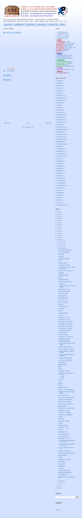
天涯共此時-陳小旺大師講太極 (65, 404)
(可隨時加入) (65, 50)
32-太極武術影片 (11, 70)
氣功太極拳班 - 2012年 (63, 317)
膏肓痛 (60, 260)
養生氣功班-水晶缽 (62, 334)
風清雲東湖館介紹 (62, 474)
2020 (58, 224)
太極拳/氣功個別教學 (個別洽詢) (64, 55)
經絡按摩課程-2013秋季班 (64, 459)
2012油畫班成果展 (62, 332)
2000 (58, 488)
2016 (58, 233)
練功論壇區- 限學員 (41, 24)
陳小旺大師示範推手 (63, 387)
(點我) (68, 41)
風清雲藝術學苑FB (19, 24)
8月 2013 (61, 481)
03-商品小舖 (59, 88)
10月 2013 (61, 246)
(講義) (74, 47)
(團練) (72, 44)
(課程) (70, 61)
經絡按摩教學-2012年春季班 (65, 326)
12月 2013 (61, 241)
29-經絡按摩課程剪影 (61, 129)
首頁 (28, 123)
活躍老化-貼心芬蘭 (62, 293)
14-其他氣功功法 (60, 112)
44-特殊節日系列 (60, 156)
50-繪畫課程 (59, 168)
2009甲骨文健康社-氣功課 (64, 346)
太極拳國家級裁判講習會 (64, 339)
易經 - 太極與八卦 (62, 300)
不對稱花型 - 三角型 (63, 427)
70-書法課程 (59, 175)
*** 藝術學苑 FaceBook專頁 (62, 36)
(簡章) (66, 43)
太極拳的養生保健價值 (63, 258)
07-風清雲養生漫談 (60, 97)
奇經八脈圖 (61, 254)
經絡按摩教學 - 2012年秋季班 (65, 324)
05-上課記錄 (59, 93)
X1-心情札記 (59, 202)
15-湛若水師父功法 (60, 114)
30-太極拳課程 (59, 132)
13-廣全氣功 (59, 110)
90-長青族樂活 (59, 188)
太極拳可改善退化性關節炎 (65, 281)
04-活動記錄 (59, 90)
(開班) (69, 43)
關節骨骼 (60, 277)
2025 (58, 214)
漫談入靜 (60, 311)
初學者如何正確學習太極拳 (65, 399)
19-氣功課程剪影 (60, 119)
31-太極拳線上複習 (60, 134)
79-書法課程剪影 (60, 178)
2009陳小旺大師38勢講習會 (65, 358)
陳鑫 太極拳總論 (62, 364)
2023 (58, 218)
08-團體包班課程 (60, 100)
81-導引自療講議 (60, 183)
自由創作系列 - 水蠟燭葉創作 (65, 414)
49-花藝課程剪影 (60, 166)
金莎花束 (60, 416)
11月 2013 (61, 244)
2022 (58, 220)
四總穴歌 (60, 385)
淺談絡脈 (60, 383)
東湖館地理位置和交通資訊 (65, 472)
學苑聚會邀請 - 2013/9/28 (64, 438)
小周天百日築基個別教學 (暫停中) (64, 58)
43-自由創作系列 (60, 153)
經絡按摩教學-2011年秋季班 (65, 328)
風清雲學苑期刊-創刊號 (64, 291)
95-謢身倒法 (59, 200)
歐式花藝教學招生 (62, 455)
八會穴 (60, 381)
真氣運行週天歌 (62, 461)
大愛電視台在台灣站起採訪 (65, 250)
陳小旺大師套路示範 (63, 436)
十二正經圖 (61, 376)
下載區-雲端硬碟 (30, 24)
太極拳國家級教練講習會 (64, 341)
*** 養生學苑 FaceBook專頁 (62, 35)
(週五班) (62, 52)
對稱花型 (60, 429)
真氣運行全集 (61, 466)
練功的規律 (61, 308)
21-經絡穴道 (59, 124)
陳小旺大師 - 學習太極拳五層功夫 (66, 397)
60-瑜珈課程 (59, 173)
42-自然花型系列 (60, 151)
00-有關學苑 (59, 80)
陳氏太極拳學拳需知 (63, 395)
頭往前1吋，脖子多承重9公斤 (65, 270)
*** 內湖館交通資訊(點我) (62, 32)
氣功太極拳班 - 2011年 (63, 319)
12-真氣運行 (59, 107)
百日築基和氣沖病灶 (63, 313)
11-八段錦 (58, 105)
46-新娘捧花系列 (60, 161)
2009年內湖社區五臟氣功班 (65, 360)
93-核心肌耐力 (59, 195)
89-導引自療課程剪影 (61, 185)
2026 (58, 211)
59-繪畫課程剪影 (60, 171)
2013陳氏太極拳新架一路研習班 (66, 349)
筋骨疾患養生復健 (62, 263)
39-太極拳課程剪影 (60, 144)
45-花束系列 (59, 158)
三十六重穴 (61, 378)
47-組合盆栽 (59, 163)
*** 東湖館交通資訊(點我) (62, 33)
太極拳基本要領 (62, 362)
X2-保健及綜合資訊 (60, 205)
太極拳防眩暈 (61, 283)
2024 (58, 216)
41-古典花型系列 (60, 149)
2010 (58, 485)
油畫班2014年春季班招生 (64, 451)
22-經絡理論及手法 (60, 127)
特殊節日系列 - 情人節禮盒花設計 (66, 408)
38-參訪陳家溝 (59, 141)
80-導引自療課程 (60, 180)
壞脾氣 (60, 366)
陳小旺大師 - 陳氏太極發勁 (64, 401)
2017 (58, 231)
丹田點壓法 (61, 256)
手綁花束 (60, 423)
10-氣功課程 (59, 102)
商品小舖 (62, 24)
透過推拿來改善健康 (63, 279)
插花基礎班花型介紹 (63, 425)
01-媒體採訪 (59, 83)
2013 (58, 239)
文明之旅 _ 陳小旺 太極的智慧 (65, 389)
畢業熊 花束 (61, 419)
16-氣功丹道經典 (60, 117)
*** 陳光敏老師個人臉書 (61, 38)
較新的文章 (7, 123)
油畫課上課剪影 (62, 406)
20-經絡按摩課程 (60, 122)
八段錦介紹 (61, 468)
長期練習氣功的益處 (63, 298)
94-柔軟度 (58, 197)
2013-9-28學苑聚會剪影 (64, 252)
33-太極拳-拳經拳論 (60, 139)
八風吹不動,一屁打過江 (64, 371)
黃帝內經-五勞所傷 (62, 302)
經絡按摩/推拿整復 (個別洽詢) (63, 57)
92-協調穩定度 (59, 192)
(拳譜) (73, 43)
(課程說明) (67, 49)
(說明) (69, 69)
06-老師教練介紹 (60, 95)
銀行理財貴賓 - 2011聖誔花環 (65, 336)
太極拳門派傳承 (62, 296)
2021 (58, 222)
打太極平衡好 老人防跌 (64, 265)
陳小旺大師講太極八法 (63, 434)
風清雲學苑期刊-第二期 (64, 289)
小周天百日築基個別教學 (64, 470)
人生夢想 (60, 368)
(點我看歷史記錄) (70, 66)
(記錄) (72, 69)
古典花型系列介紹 (62, 432)
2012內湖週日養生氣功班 (64, 330)
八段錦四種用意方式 (63, 306)
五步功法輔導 (61, 464)
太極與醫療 (61, 273)
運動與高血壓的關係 (63, 275)
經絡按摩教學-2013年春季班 (65, 321)
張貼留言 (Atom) (30, 127)
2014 (58, 237)
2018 (58, 229)
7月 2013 (61, 483)
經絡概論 (60, 457)
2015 (58, 235)
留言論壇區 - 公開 (53, 24)
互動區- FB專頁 (8, 24)
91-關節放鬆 (59, 190)
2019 (58, 227)
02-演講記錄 (59, 85)
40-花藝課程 (59, 146)
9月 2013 (61, 248)
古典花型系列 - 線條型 (63, 421)
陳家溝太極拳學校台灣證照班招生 (66, 453)
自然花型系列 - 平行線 (63, 410)
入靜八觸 (60, 315)
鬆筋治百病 (61, 304)
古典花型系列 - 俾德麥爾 (64, 412)
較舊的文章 (48, 123)
